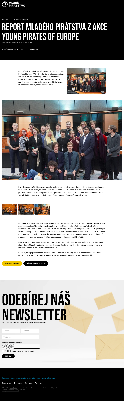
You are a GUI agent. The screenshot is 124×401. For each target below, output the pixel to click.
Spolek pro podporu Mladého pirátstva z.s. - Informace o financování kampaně (28, 378)
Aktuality (5, 19)
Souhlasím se (19, 351)
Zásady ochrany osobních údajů (10, 391)
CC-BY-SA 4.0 (13, 388)
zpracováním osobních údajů (24, 351)
